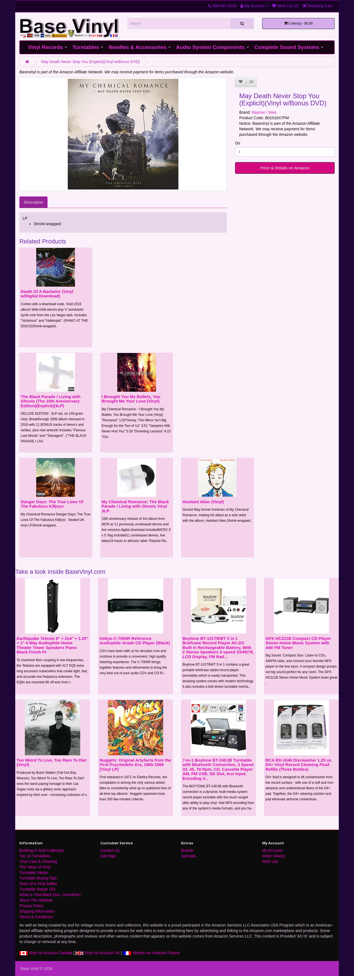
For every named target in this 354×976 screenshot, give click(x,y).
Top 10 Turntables (34, 856)
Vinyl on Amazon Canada (45, 953)
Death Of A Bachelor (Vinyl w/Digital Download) (47, 293)
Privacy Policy (31, 906)
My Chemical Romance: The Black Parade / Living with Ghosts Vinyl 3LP (135, 506)
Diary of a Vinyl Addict (38, 883)
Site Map (108, 856)
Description (33, 202)
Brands (187, 850)
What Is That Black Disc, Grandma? (50, 894)
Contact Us (109, 850)
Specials (188, 856)
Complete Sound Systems (286, 47)
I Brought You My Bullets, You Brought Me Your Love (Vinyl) (131, 399)
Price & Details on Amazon (284, 167)
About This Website (36, 900)
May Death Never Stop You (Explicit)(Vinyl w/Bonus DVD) (90, 61)
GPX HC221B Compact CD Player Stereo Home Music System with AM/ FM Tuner (298, 643)
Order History (273, 856)
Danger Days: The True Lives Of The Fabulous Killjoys (52, 504)
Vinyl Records (45, 47)
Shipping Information (37, 911)
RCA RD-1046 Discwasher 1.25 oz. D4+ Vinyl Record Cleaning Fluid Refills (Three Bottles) (299, 765)
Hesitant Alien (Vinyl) (203, 501)
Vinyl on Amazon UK (97, 953)
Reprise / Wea (264, 112)
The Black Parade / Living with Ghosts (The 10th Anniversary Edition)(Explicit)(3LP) (50, 401)
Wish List (270, 861)
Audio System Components (210, 47)
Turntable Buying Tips (38, 878)
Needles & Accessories (137, 47)
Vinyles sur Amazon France (151, 953)
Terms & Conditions (36, 917)
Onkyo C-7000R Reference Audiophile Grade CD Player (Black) (135, 640)
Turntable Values (33, 872)
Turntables (85, 47)
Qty (237, 143)
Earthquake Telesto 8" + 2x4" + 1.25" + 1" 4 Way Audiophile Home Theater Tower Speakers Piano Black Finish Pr (52, 645)
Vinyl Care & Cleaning (38, 861)
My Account (272, 850)
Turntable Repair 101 (37, 889)
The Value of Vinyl (34, 867)
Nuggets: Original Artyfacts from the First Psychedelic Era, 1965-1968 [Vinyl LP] (135, 765)
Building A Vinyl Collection (41, 850)
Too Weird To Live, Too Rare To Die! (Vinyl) (52, 762)
